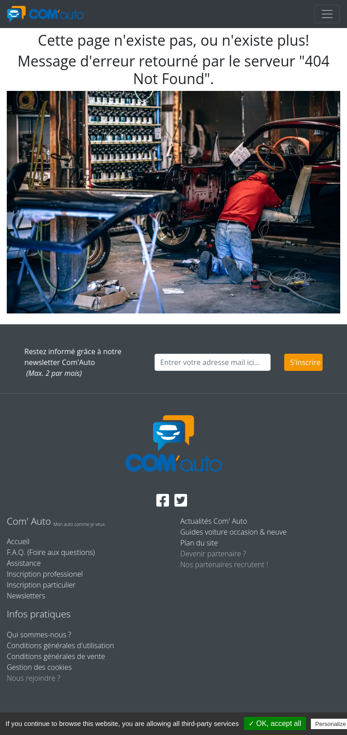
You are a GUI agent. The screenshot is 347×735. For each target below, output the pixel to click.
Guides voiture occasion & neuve (233, 532)
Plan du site (199, 543)
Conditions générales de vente (56, 656)
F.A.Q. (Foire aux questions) (51, 552)
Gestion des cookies (39, 667)
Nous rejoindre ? (33, 678)
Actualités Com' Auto (213, 521)
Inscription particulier (41, 585)
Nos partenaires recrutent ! (224, 564)
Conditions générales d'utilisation (60, 645)
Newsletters (26, 596)
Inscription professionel (45, 574)
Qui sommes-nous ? (39, 635)
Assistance (24, 563)
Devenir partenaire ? (213, 554)
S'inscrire (305, 362)
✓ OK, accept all (275, 723)
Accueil (18, 541)
